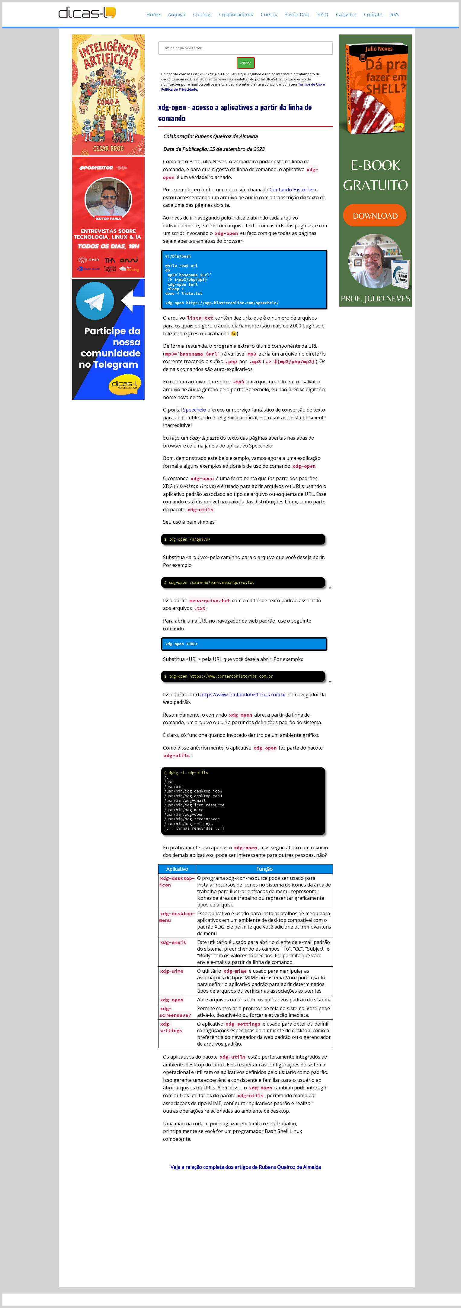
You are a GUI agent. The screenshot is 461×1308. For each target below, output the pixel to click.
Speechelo (194, 409)
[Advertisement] (108, 491)
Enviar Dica (296, 14)
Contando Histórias (292, 189)
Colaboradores (236, 14)
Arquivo (176, 14)
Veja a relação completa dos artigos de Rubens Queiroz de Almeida (246, 1167)
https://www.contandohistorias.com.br (243, 694)
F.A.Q (322, 14)
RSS (394, 14)
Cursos (269, 14)
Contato (373, 14)
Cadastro (346, 14)
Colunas (202, 14)
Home (153, 14)
